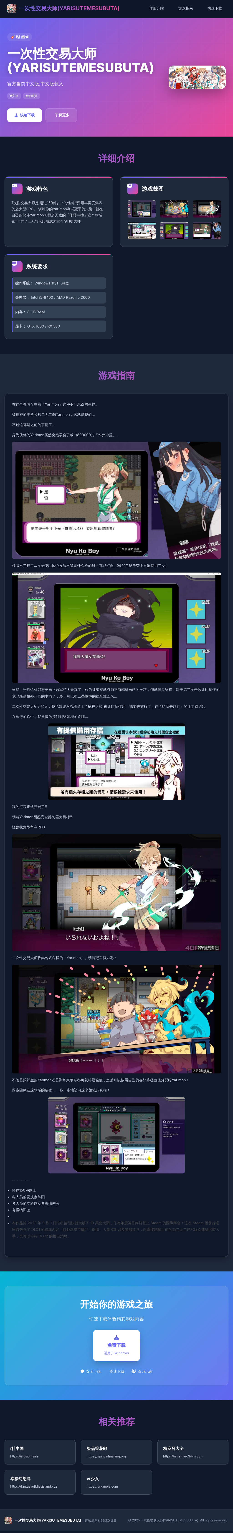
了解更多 (62, 115)
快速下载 (215, 8)
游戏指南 (185, 8)
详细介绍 (156, 8)
